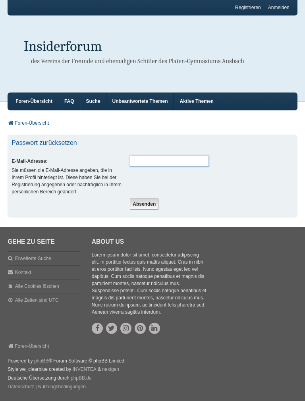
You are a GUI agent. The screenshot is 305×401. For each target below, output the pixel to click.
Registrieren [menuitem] (248, 7)
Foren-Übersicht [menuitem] (33, 101)
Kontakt (23, 272)
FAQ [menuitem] (69, 101)
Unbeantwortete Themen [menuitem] (140, 101)
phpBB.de (81, 378)
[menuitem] (21, 387)
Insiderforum (63, 46)
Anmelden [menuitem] (279, 7)
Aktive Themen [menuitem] (197, 101)
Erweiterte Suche (33, 258)
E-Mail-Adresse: (30, 161)
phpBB (41, 361)
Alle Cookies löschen (37, 286)
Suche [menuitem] (93, 101)
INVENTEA (85, 369)
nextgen (110, 369)
